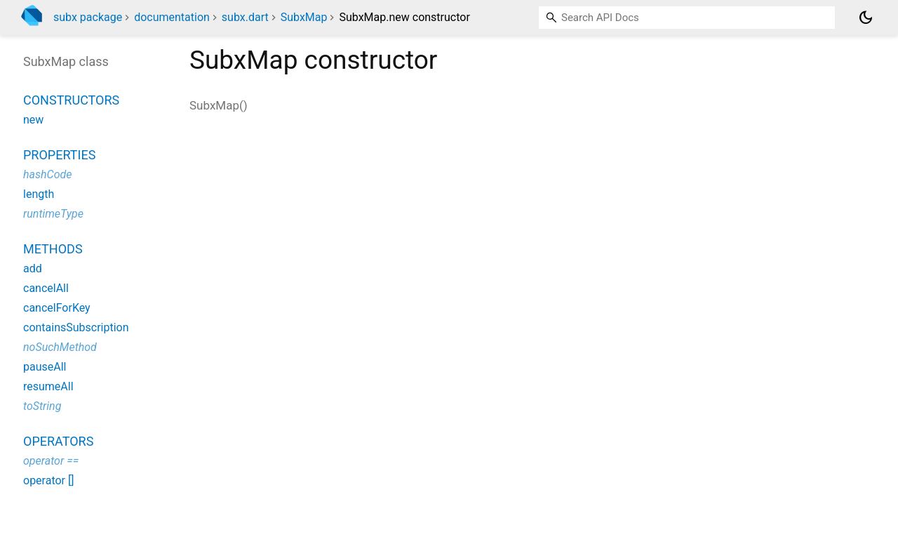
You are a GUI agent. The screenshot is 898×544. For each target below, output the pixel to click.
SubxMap (304, 17)
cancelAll (46, 288)
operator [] (48, 480)
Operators (58, 441)
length (38, 194)
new (33, 119)
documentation (172, 17)
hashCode (47, 174)
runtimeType (53, 213)
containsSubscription (76, 327)
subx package (87, 17)
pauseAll (44, 366)
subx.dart (245, 17)
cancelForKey (57, 307)
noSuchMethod (60, 347)
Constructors (71, 100)
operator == (51, 460)
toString (42, 406)
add (32, 268)
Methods (53, 248)
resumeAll (48, 386)
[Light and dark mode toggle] (866, 17)
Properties (59, 154)
